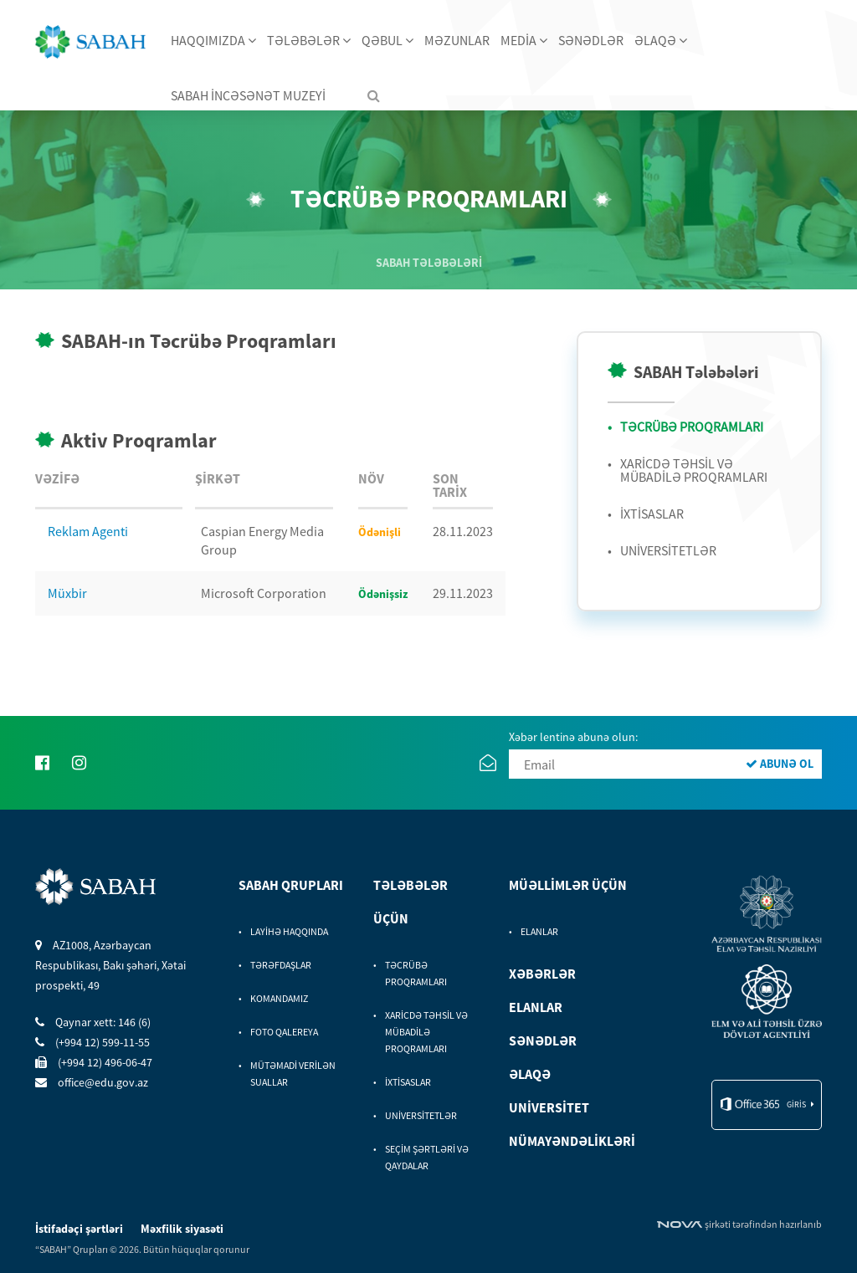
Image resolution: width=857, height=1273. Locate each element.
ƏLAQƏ (660, 40)
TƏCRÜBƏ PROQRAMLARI (691, 426)
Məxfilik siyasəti (182, 1228)
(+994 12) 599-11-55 (92, 1042)
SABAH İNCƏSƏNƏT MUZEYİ (248, 95)
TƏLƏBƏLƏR (309, 40)
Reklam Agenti (88, 531)
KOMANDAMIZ (279, 998)
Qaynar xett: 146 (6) (93, 1022)
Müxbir (67, 593)
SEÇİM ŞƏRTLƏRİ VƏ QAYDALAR (427, 1157)
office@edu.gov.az (91, 1082)
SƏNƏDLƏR (591, 40)
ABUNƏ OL (779, 763)
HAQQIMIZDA (213, 40)
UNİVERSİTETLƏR (668, 550)
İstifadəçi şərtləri (80, 1228)
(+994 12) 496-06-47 (93, 1062)
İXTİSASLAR (652, 513)
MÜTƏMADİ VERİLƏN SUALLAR (293, 1073)
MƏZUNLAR (457, 40)
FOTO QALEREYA (284, 1031)
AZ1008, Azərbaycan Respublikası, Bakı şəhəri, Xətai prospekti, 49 (110, 965)
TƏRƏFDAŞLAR (280, 965)
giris (796, 1104)
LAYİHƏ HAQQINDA (289, 931)
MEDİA (523, 40)
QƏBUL (387, 40)
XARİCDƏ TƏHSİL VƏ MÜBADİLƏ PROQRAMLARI (693, 470)
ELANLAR (539, 931)
